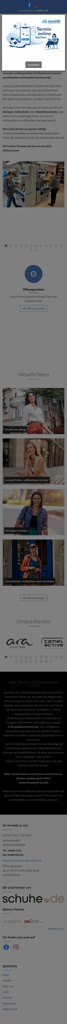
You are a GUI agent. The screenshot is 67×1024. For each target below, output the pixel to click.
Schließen (33, 65)
